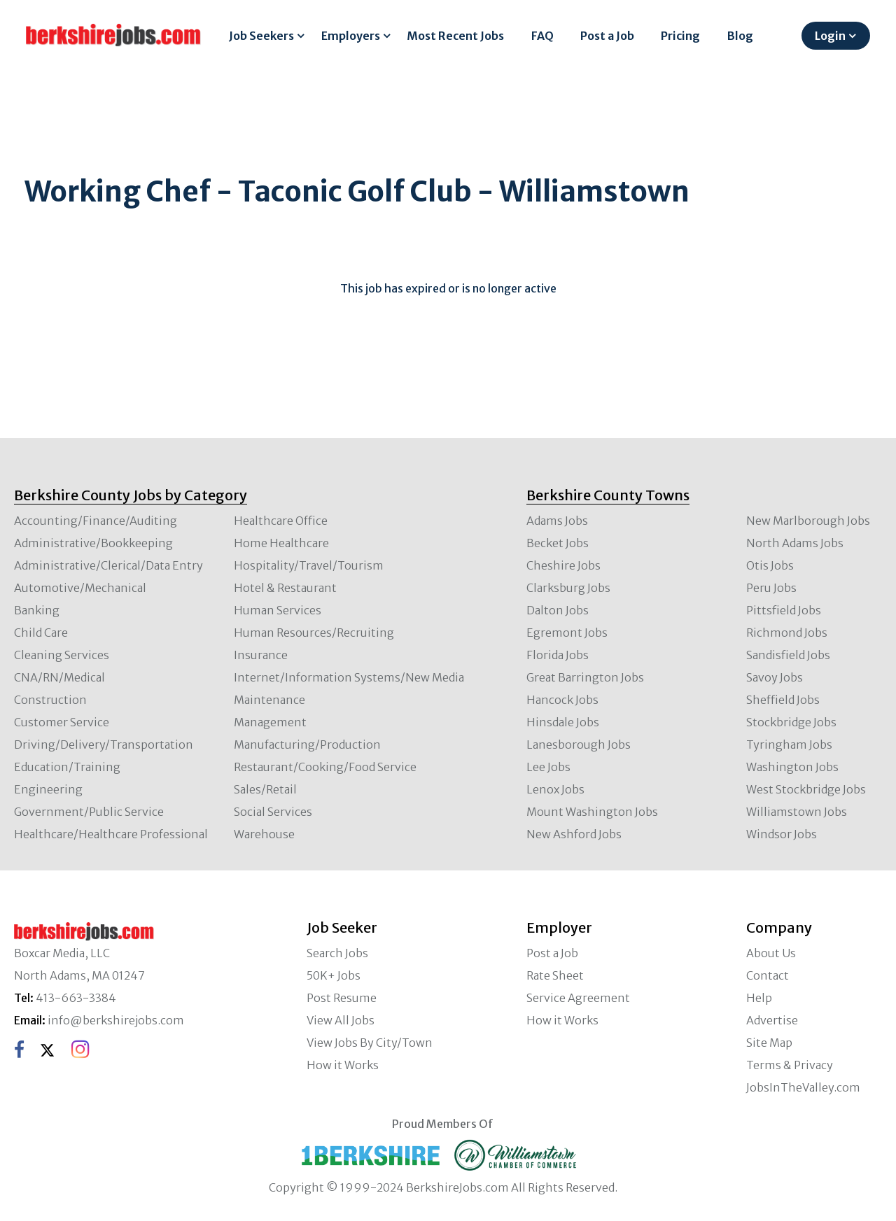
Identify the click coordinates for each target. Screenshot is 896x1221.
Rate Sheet (555, 975)
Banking (36, 610)
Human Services (277, 610)
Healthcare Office (281, 521)
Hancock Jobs (562, 700)
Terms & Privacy (789, 1065)
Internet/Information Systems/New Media (349, 677)
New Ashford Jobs (574, 834)
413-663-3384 (76, 998)
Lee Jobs (548, 767)
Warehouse (264, 834)
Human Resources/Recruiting (314, 633)
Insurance (261, 655)
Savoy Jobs (774, 677)
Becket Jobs (557, 543)
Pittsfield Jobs (783, 610)
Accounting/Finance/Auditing (95, 521)
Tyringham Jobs (789, 744)
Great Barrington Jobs (585, 677)
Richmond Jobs (786, 633)
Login (830, 36)
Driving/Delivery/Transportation (103, 744)
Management (270, 722)
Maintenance (269, 700)
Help (759, 998)
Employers (350, 36)
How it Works (343, 1065)
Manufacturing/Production (307, 744)
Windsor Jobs (781, 834)
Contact (767, 975)
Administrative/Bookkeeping (93, 543)
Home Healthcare (281, 543)
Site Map (769, 1043)
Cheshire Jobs (563, 565)
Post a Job (607, 36)
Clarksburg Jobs (568, 588)
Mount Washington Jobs (592, 812)
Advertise (772, 1020)
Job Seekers (261, 36)
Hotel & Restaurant (285, 588)
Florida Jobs (557, 655)
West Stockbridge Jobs (806, 789)
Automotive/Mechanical (80, 588)
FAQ (542, 36)
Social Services (273, 812)
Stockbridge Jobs (791, 722)
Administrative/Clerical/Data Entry (108, 565)
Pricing (680, 36)
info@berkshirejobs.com (116, 1020)
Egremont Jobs (567, 633)
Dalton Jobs (557, 610)
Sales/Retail (265, 789)
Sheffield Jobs (783, 700)
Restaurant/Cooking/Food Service (325, 767)
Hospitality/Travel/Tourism (309, 565)
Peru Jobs (771, 588)
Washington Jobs (792, 767)
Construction (50, 700)
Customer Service (61, 722)
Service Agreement (578, 998)
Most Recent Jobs (455, 36)
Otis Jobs (770, 565)
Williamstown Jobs (796, 812)
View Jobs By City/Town (370, 1043)
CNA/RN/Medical (59, 677)
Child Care (41, 633)
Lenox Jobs (555, 789)
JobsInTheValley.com (803, 1087)
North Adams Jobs (795, 543)
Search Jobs (337, 953)
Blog (740, 36)
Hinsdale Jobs (562, 722)
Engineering (48, 789)
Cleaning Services (61, 655)
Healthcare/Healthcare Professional (111, 834)
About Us (771, 953)
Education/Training (67, 767)
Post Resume (342, 998)
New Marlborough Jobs (808, 521)
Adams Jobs (557, 521)
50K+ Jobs (333, 975)
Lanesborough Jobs (578, 744)
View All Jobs (340, 1020)
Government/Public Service (89, 812)
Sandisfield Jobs (788, 655)
